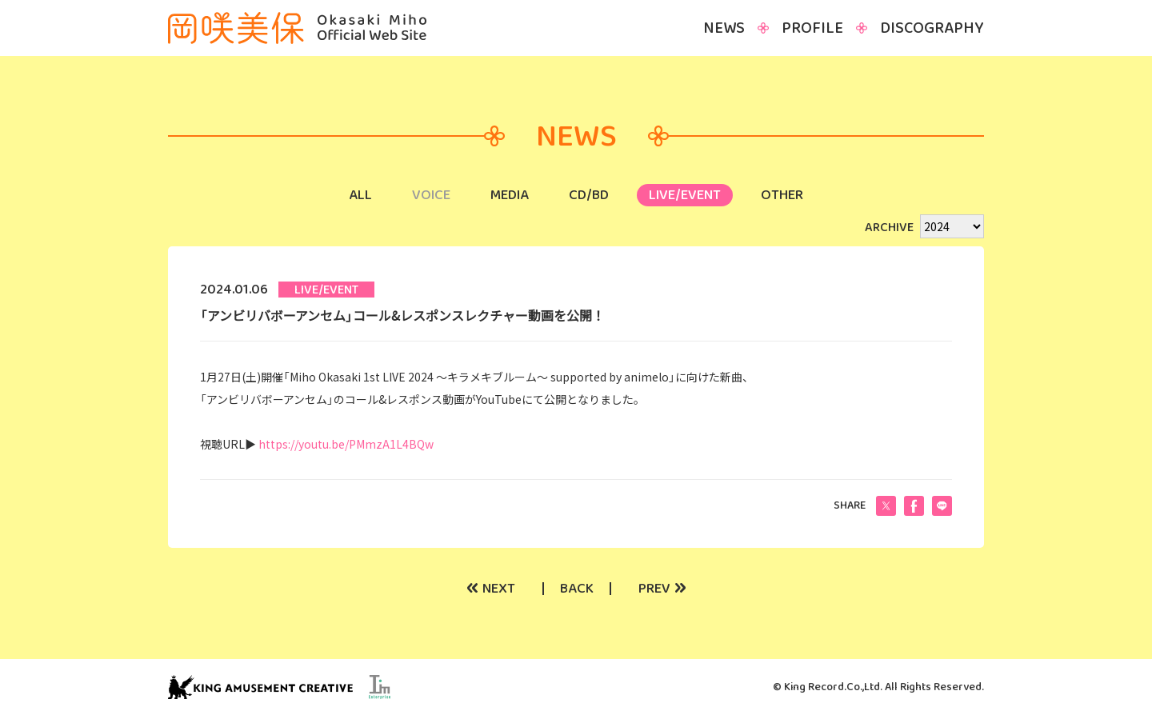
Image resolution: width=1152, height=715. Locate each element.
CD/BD (589, 195)
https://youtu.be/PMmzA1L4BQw (346, 444)
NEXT (490, 588)
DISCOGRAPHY (932, 28)
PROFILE (812, 28)
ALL (360, 195)
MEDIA (509, 195)
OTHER (782, 195)
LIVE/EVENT (685, 195)
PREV (662, 588)
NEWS (724, 28)
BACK (577, 588)
